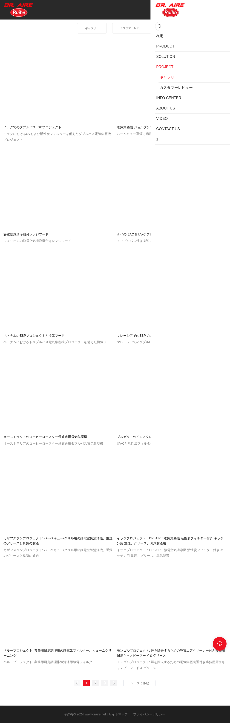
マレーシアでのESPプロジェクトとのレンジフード (154, 335)
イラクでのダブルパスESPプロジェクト (32, 127)
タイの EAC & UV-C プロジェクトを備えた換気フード (156, 234)
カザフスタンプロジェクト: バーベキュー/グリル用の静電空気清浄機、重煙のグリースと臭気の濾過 (57, 540)
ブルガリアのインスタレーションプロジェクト (150, 437)
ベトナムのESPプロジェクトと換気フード (34, 335)
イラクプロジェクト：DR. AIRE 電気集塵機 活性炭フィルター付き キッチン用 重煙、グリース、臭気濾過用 (170, 540)
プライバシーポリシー (149, 714)
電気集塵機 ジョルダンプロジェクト (143, 127)
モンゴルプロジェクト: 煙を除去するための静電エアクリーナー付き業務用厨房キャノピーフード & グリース (171, 653)
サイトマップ (119, 714)
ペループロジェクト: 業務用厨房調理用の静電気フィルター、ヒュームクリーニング (57, 653)
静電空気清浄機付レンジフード (26, 234)
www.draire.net (96, 714)
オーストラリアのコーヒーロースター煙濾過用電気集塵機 (45, 437)
